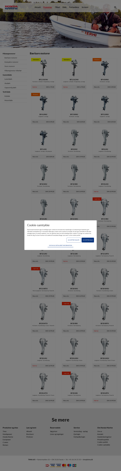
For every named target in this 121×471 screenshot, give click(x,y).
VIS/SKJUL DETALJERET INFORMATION (60, 245)
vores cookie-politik (74, 235)
